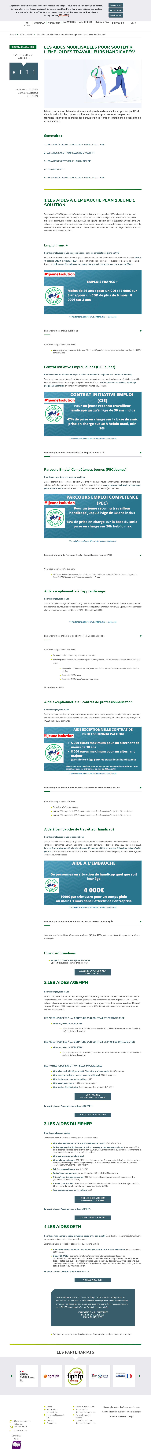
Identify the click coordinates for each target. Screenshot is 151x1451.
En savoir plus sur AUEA (54, 687)
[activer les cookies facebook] (13, 72)
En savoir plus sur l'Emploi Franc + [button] (62, 330)
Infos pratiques (118, 21)
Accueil (12, 34)
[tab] (93, 331)
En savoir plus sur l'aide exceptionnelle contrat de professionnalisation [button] (82, 787)
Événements (86, 22)
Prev (11, 1376)
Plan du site (52, 1423)
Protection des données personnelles (85, 1411)
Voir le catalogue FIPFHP (92, 1217)
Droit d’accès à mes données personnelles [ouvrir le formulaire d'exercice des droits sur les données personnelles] (85, 1422)
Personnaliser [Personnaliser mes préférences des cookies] (116, 10)
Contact (50, 1420)
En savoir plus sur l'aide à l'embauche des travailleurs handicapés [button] (78, 921)
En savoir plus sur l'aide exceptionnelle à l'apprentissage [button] (74, 635)
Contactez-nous (133, 21)
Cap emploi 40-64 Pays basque (15, 22)
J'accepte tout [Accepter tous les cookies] (116, 5)
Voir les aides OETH (92, 1280)
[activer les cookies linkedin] (20, 72)
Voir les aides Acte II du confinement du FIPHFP (93, 1199)
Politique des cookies (85, 1406)
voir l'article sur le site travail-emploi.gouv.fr (69, 963)
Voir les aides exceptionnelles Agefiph (92, 1096)
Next (140, 1376)
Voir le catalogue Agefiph (93, 1115)
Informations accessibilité (52, 1411)
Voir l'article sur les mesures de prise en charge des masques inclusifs (93, 1314)
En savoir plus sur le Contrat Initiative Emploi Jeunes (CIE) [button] (74, 452)
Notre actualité (26, 34)
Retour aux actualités (23, 47)
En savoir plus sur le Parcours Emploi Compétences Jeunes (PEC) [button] (78, 555)
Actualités (69, 22)
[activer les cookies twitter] (27, 72)
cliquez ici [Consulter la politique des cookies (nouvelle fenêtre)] (63, 16)
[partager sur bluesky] (33, 72)
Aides (49, 1406)
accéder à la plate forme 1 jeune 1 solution (92, 972)
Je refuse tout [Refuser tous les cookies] (116, 15)
